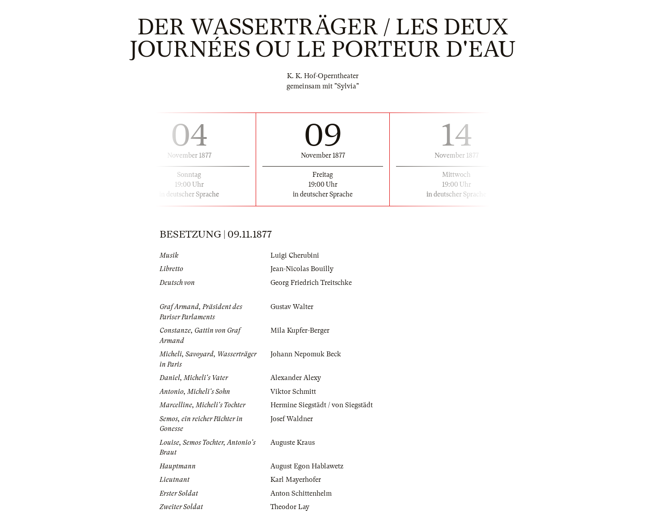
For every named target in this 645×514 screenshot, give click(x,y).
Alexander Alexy (295, 378)
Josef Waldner (291, 419)
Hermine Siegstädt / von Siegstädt (321, 405)
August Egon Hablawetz (306, 466)
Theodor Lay (289, 507)
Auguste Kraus (292, 443)
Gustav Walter (291, 307)
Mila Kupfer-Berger (299, 330)
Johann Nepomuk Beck (305, 354)
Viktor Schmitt (293, 392)
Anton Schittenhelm (301, 493)
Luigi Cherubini (294, 255)
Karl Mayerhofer (295, 480)
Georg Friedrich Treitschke (311, 283)
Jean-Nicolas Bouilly (301, 269)
